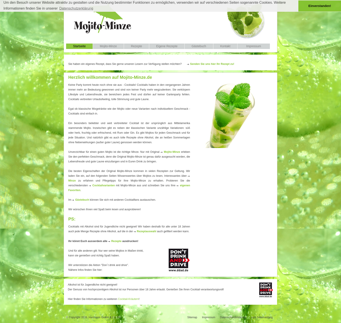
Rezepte (136, 46)
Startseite (79, 46)
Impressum (253, 46)
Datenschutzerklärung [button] (76, 8)
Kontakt (225, 46)
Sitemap (192, 317)
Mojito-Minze (108, 46)
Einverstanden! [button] (319, 6)
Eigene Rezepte (166, 46)
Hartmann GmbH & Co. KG (105, 317)
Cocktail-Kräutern (128, 299)
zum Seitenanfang (262, 317)
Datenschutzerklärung (233, 317)
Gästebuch (199, 46)
